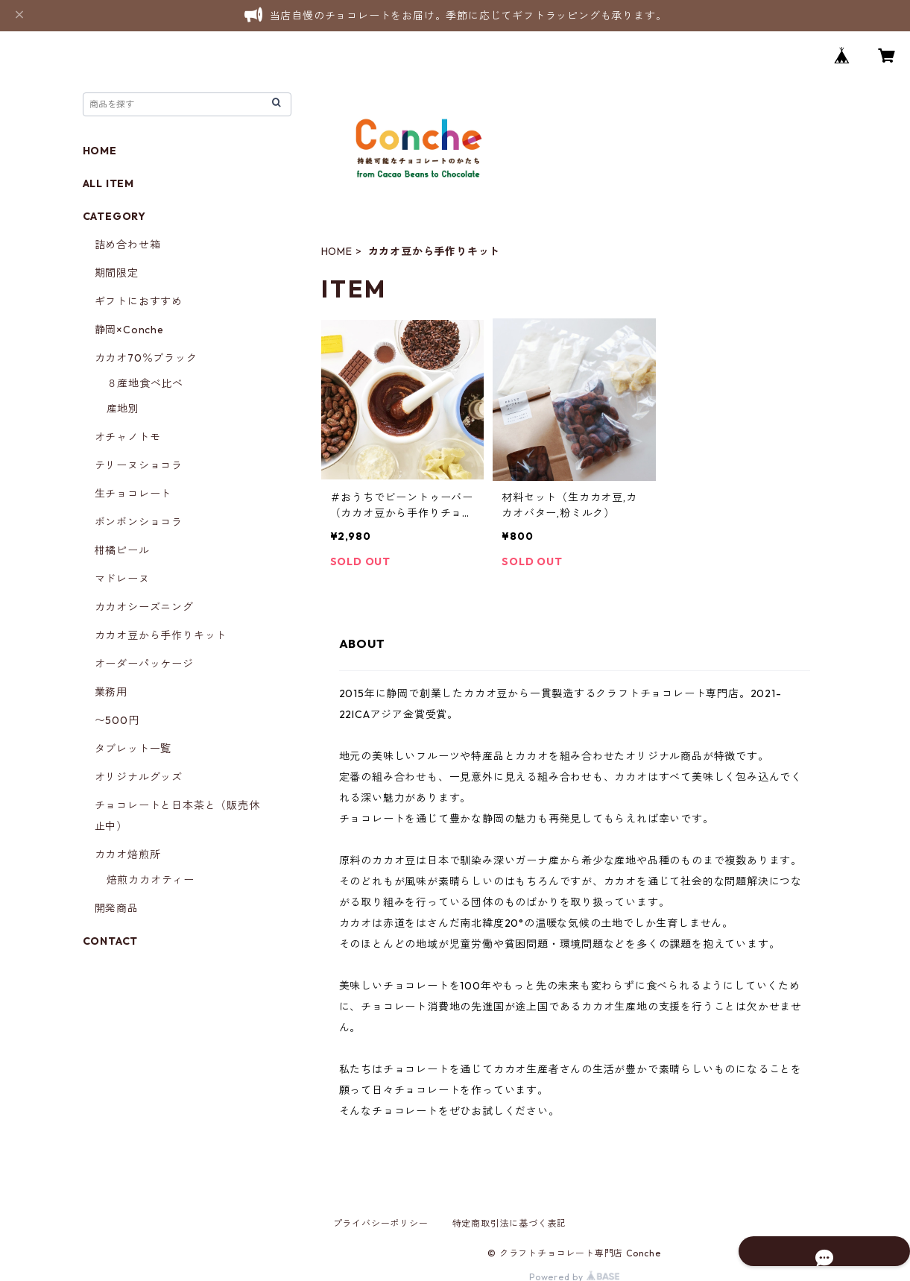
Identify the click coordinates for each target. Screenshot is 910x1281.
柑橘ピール (122, 550)
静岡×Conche (129, 329)
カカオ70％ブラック (146, 358)
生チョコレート (133, 493)
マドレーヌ (122, 578)
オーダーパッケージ (144, 663)
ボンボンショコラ (139, 522)
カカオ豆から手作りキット (161, 635)
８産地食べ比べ (145, 383)
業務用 (111, 692)
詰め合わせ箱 (128, 244)
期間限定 (117, 273)
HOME (337, 251)
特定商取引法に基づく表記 (509, 1223)
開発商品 (117, 908)
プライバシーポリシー (381, 1223)
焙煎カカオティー (151, 880)
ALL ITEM (108, 183)
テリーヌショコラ (139, 465)
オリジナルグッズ (139, 777)
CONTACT (111, 941)
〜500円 (117, 720)
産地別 (123, 408)
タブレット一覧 (133, 748)
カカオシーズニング (144, 607)
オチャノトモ (128, 437)
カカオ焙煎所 (128, 854)
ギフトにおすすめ (139, 301)
